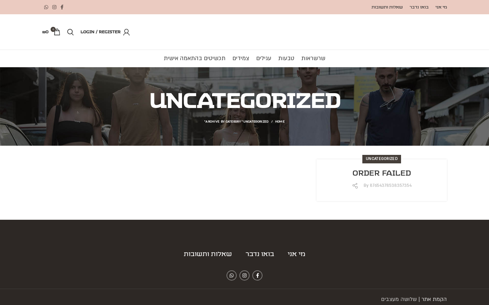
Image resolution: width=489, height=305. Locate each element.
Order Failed (381, 173)
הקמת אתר (434, 299)
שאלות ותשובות (208, 254)
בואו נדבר (260, 254)
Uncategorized (382, 159)
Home (280, 121)
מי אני (296, 254)
